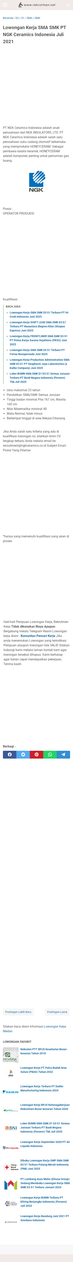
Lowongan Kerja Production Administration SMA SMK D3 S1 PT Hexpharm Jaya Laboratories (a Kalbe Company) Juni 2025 (39, 364)
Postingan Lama (57, 1012)
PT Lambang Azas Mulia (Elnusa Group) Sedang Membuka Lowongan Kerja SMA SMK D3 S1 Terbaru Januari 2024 (45, 1183)
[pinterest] (36, 755)
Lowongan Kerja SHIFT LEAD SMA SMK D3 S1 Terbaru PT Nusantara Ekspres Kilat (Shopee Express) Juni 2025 (38, 326)
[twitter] (23, 755)
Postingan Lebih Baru (18, 1012)
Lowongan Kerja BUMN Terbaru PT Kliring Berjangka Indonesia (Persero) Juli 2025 (43, 1201)
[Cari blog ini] (67, 5)
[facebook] (9, 755)
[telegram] (63, 755)
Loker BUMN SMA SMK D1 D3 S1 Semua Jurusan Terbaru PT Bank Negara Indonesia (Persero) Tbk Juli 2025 (40, 377)
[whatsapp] (50, 755)
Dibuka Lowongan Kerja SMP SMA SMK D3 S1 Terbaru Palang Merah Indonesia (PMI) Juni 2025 (44, 1164)
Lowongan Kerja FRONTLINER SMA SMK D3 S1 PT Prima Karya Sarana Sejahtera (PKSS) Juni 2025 (39, 340)
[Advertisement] (36, 86)
